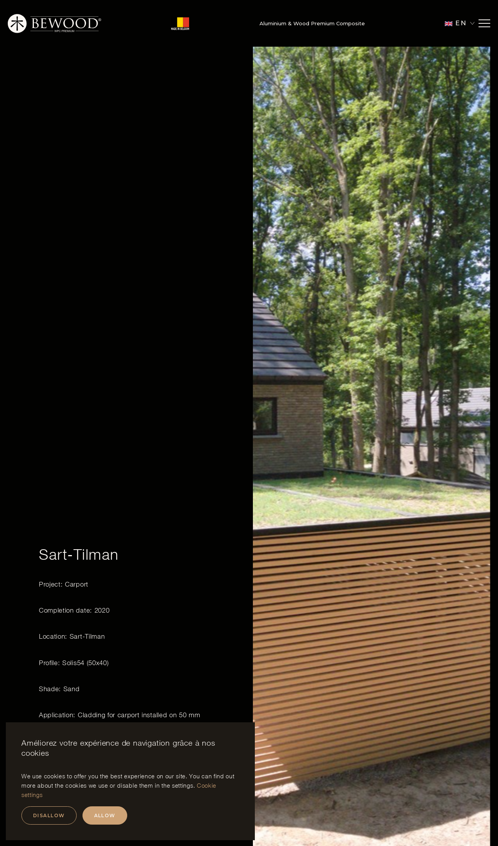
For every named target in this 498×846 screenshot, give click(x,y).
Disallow (49, 815)
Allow (105, 815)
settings (182, 785)
